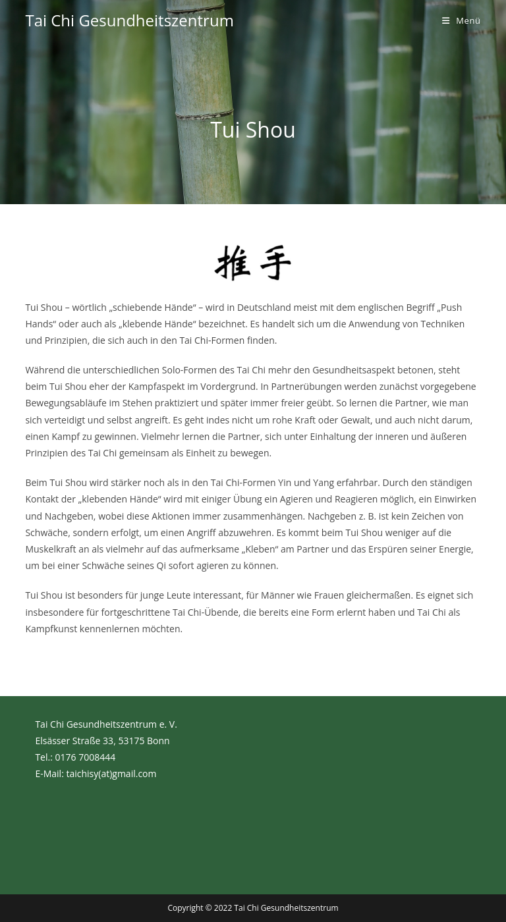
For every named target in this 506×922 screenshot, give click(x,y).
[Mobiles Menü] (461, 20)
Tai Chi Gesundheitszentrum (129, 20)
